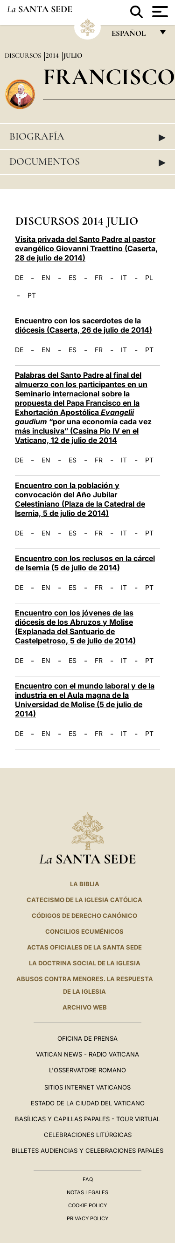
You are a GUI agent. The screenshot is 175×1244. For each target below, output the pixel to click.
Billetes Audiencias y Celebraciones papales (87, 1150)
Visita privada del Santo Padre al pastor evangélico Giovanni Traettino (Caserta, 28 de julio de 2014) (86, 248)
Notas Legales (87, 1192)
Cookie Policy (87, 1205)
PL (149, 277)
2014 (53, 55)
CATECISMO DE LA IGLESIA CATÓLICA (84, 899)
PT (32, 295)
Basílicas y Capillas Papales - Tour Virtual (87, 1119)
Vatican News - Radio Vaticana (87, 1054)
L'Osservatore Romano (87, 1070)
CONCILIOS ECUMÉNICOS (84, 931)
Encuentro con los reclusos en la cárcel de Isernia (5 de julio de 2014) (85, 563)
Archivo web (85, 1007)
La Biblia (84, 884)
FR (99, 277)
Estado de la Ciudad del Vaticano (88, 1103)
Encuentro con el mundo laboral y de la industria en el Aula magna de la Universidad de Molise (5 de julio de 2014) (84, 699)
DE (19, 277)
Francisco (109, 76)
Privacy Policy (87, 1218)
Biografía (87, 136)
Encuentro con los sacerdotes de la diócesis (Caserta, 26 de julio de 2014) (83, 325)
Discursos (24, 55)
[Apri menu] (159, 12)
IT (124, 277)
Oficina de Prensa (87, 1038)
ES (73, 277)
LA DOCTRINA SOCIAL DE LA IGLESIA (84, 963)
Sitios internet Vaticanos (87, 1087)
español (132, 35)
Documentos (87, 162)
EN (46, 277)
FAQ (88, 1179)
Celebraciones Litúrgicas (88, 1134)
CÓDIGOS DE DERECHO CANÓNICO (84, 915)
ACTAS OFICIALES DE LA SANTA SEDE (84, 947)
